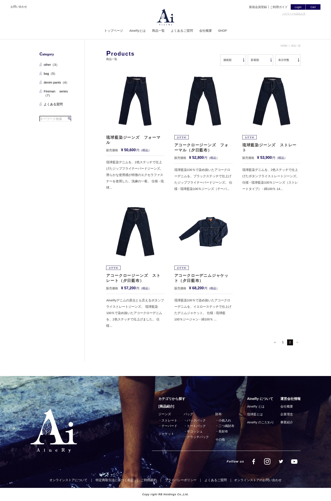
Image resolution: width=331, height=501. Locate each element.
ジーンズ (164, 414)
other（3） (51, 64)
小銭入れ (224, 420)
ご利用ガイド (279, 7)
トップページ (113, 31)
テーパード (169, 426)
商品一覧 (158, 31)
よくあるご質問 (182, 31)
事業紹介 (286, 422)
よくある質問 (53, 104)
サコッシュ (195, 431)
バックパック (196, 420)
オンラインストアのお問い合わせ (258, 480)
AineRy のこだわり (260, 422)
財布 (218, 414)
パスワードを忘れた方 (293, 13)
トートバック (196, 426)
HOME (284, 45)
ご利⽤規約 (149, 480)
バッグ (188, 414)
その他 (220, 439)
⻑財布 (223, 431)
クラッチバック (198, 437)
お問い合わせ (19, 6)
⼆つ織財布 (226, 426)
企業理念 (286, 414)
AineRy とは (256, 406)
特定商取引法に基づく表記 (115, 480)
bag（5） (50, 73)
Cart (313, 7)
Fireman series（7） (56, 93)
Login (298, 7)
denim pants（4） (56, 82)
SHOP (222, 31)
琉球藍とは (255, 414)
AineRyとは (137, 31)
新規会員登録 (258, 7)
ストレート (169, 420)
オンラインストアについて (68, 480)
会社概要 (205, 31)
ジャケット (166, 433)
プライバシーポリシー (181, 480)
